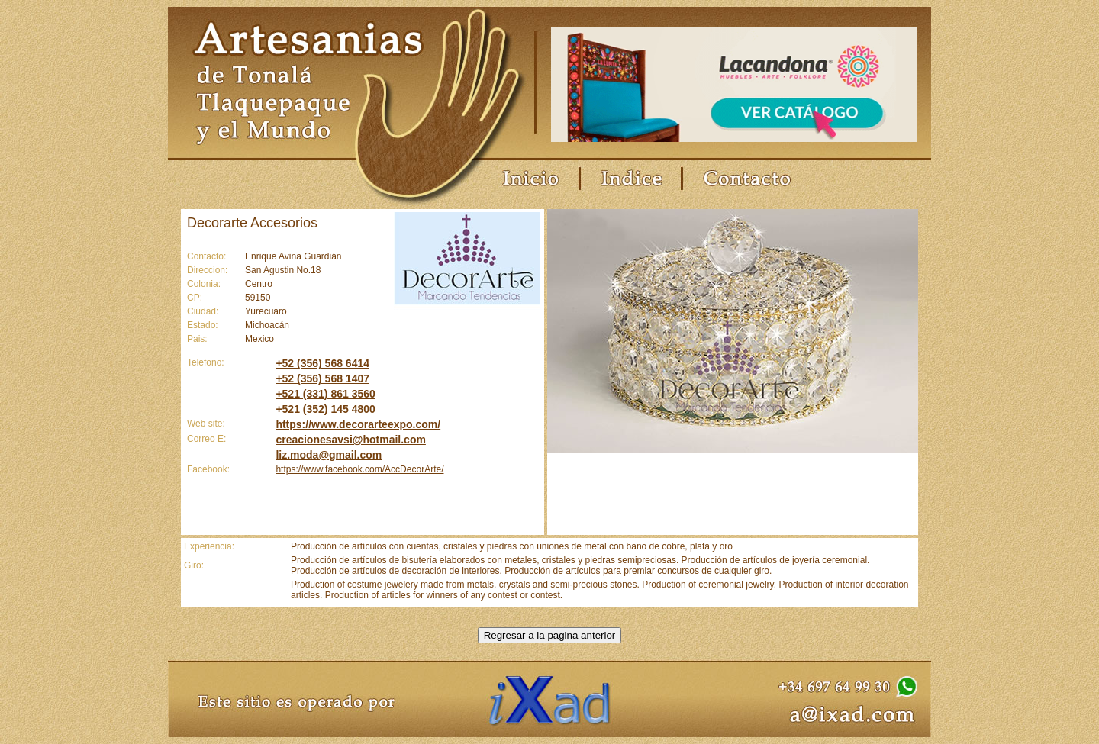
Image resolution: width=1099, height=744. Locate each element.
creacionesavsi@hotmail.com (351, 439)
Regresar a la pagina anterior (550, 635)
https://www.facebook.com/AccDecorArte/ (359, 469)
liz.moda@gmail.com (329, 455)
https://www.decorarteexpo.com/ (358, 424)
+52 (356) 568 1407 (322, 378)
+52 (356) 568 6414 (322, 363)
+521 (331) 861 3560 (325, 394)
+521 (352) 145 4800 (325, 409)
